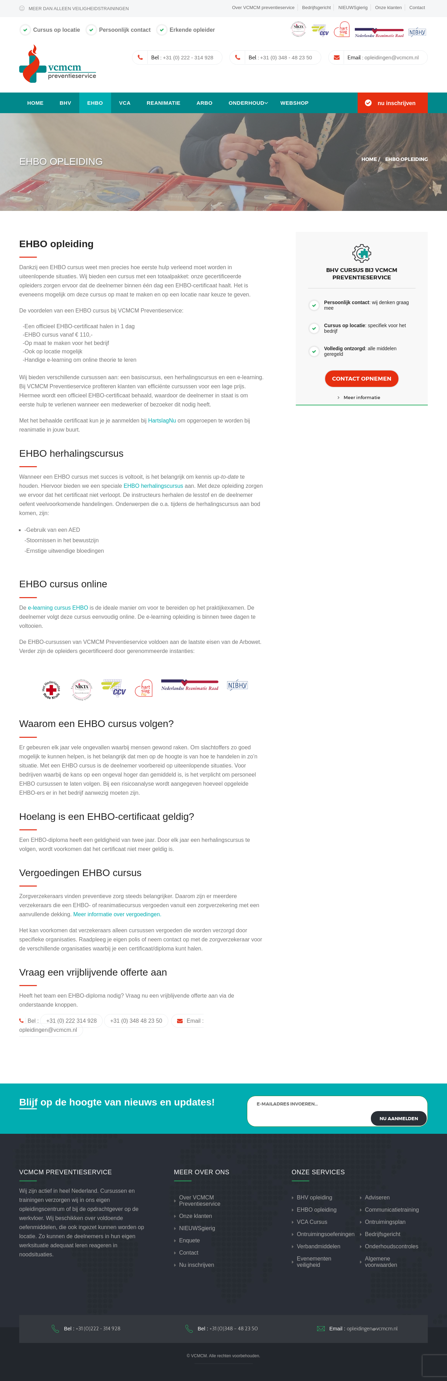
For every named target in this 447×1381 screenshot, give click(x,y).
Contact (417, 7)
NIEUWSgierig (353, 7)
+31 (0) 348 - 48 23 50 (286, 57)
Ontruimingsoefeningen (325, 1234)
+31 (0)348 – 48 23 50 (234, 1328)
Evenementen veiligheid (314, 1262)
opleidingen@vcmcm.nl (392, 57)
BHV (65, 103)
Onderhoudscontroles (391, 1246)
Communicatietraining (392, 1210)
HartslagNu (162, 421)
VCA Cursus (312, 1222)
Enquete (189, 1240)
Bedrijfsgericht (316, 7)
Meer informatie (362, 397)
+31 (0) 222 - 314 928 (188, 57)
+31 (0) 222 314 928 (71, 1021)
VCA (125, 103)
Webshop (294, 103)
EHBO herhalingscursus (153, 486)
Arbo (205, 103)
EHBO (95, 103)
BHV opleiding (314, 1197)
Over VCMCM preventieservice (263, 7)
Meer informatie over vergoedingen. (117, 914)
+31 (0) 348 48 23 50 (136, 1021)
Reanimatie (164, 103)
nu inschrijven (397, 103)
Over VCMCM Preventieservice (199, 1201)
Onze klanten (388, 7)
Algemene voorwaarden (381, 1262)
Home (35, 103)
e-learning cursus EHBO (58, 608)
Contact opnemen (361, 378)
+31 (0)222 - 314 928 (98, 1328)
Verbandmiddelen (318, 1246)
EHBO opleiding (317, 1210)
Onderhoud (246, 103)
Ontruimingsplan (385, 1222)
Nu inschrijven (196, 1265)
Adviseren (377, 1197)
